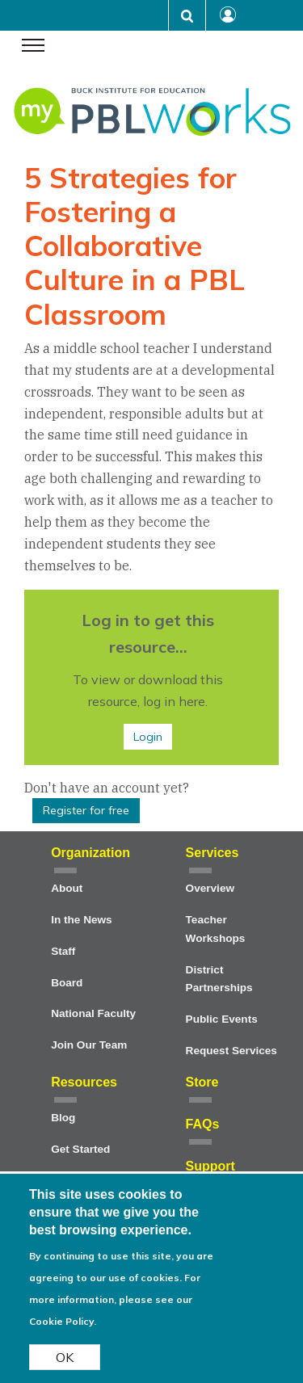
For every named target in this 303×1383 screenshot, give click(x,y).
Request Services (231, 1051)
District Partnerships (219, 979)
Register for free (86, 810)
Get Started (80, 1149)
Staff (63, 951)
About (66, 888)
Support (210, 1166)
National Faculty (93, 1013)
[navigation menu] (33, 47)
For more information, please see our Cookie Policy (114, 1300)
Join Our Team (89, 1045)
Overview (210, 888)
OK (65, 1358)
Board (66, 983)
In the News (81, 920)
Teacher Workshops (216, 929)
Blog (63, 1118)
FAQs (203, 1124)
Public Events (222, 1019)
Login (147, 736)
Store (202, 1082)
